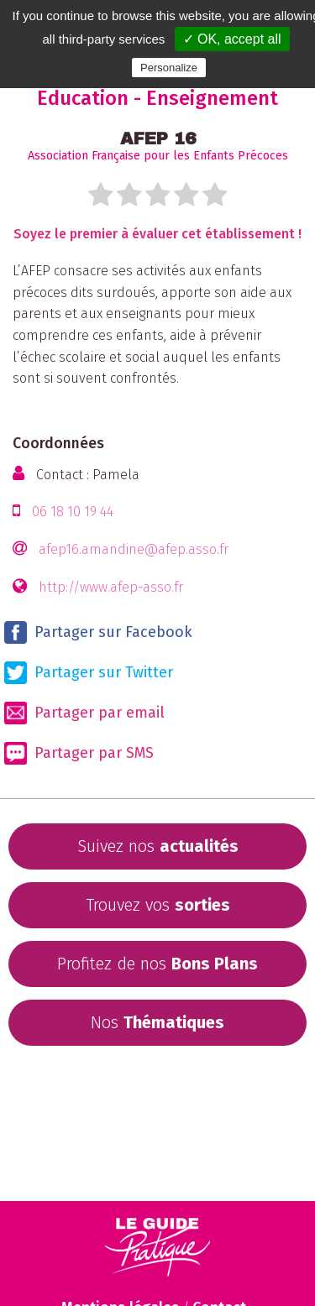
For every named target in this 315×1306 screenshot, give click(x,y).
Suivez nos (158, 846)
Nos (157, 1022)
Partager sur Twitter (88, 672)
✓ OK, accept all (232, 39)
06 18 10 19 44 (72, 512)
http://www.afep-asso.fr (111, 587)
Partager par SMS (79, 753)
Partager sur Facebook (98, 632)
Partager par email (84, 713)
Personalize (168, 67)
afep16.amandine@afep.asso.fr (133, 549)
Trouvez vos (158, 905)
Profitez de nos (157, 963)
